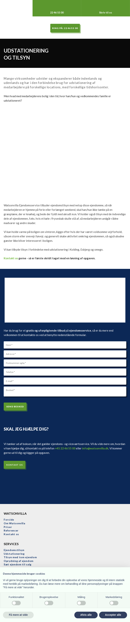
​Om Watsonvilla (14, 523)
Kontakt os (11, 258)
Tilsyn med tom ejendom (20, 557)
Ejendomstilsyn (14, 550)
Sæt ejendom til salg (17, 564)
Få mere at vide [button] (18, 614)
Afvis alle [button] (86, 614)
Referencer (11, 530)
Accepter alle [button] (113, 614)
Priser (8, 527)
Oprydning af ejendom (18, 560)
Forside (9, 519)
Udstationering (14, 553)
